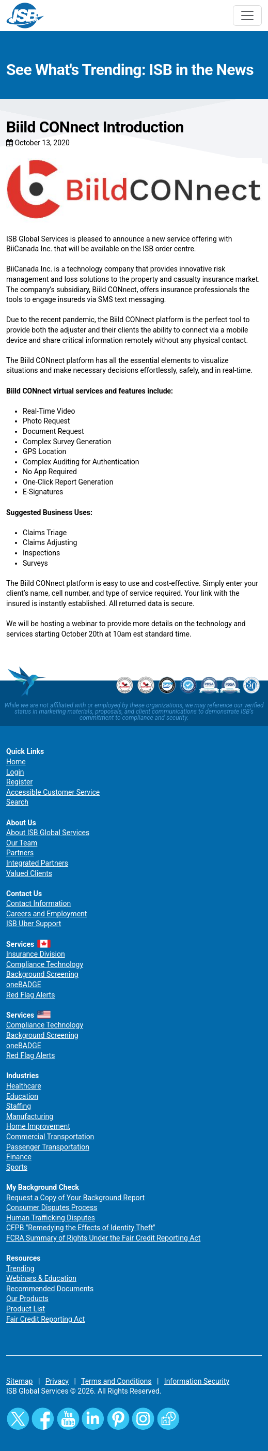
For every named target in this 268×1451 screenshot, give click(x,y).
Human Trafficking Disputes (50, 1218)
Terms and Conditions (116, 1381)
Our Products (27, 1298)
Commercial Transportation (50, 1136)
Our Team (21, 843)
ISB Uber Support (33, 923)
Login (15, 772)
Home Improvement (38, 1126)
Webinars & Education (41, 1278)
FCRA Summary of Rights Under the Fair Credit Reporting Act (103, 1238)
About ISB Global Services (47, 832)
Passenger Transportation (47, 1147)
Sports (16, 1167)
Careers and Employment (46, 914)
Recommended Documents (49, 1288)
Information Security (196, 1381)
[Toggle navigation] (247, 15)
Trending (20, 1268)
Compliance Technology (44, 964)
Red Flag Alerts (30, 995)
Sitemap (19, 1381)
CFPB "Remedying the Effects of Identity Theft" (80, 1227)
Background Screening (42, 974)
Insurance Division (35, 954)
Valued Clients (29, 873)
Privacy (57, 1381)
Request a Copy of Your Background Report (75, 1197)
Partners (20, 853)
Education (22, 1096)
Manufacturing (29, 1116)
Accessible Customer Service (53, 792)
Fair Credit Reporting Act (45, 1319)
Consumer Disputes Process (51, 1207)
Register (19, 782)
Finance (18, 1157)
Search (17, 802)
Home (16, 762)
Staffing (18, 1106)
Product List (25, 1309)
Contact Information (38, 903)
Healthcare (23, 1086)
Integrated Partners (37, 863)
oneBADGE (23, 984)
